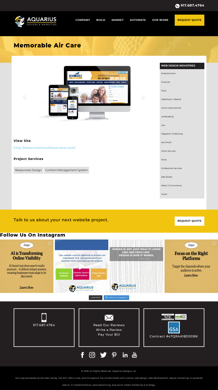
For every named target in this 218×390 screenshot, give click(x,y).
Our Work (160, 20)
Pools (164, 160)
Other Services (168, 151)
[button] (24, 97)
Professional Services (171, 168)
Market (118, 20)
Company (82, 20)
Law (163, 125)
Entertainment (168, 74)
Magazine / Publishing (172, 134)
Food (163, 91)
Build (100, 20)
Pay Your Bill (109, 334)
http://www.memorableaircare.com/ (44, 148)
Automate (138, 20)
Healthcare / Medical (171, 99)
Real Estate (166, 177)
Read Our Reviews (109, 325)
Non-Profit (166, 143)
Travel (164, 194)
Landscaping (167, 117)
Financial (165, 82)
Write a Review (109, 329)
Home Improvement (171, 108)
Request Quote (189, 20)
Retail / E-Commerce (171, 186)
